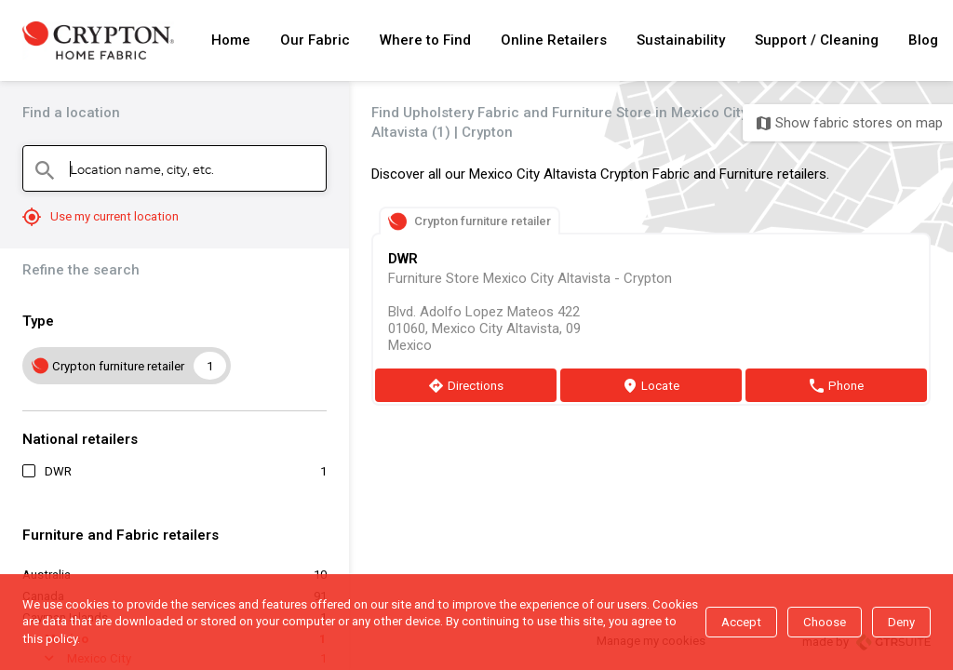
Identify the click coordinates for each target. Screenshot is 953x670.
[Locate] (651, 385)
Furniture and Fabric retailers (120, 535)
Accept (741, 622)
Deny (901, 622)
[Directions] (466, 385)
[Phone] (836, 385)
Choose (824, 622)
